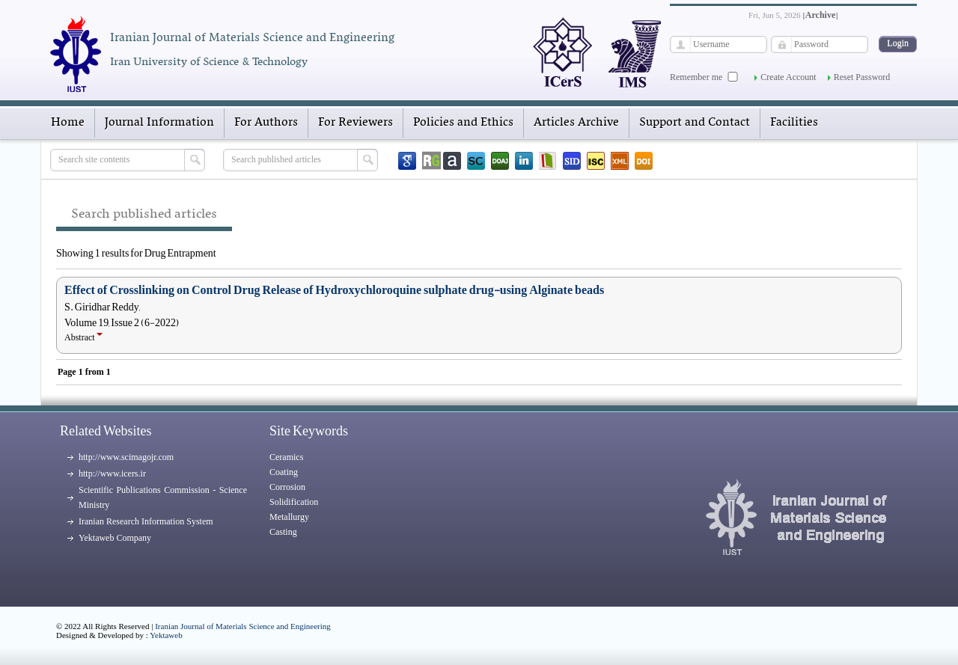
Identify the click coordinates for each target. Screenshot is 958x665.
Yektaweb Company (115, 538)
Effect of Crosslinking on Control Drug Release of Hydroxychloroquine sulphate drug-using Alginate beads (334, 290)
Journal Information (159, 122)
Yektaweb (166, 635)
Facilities (794, 122)
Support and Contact (694, 122)
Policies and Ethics (463, 122)
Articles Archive (576, 122)
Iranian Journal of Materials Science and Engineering (243, 626)
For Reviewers (355, 122)
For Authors (266, 122)
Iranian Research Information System (146, 521)
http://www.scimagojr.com (126, 457)
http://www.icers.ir (112, 473)
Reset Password (862, 77)
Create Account (788, 77)
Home (68, 122)
